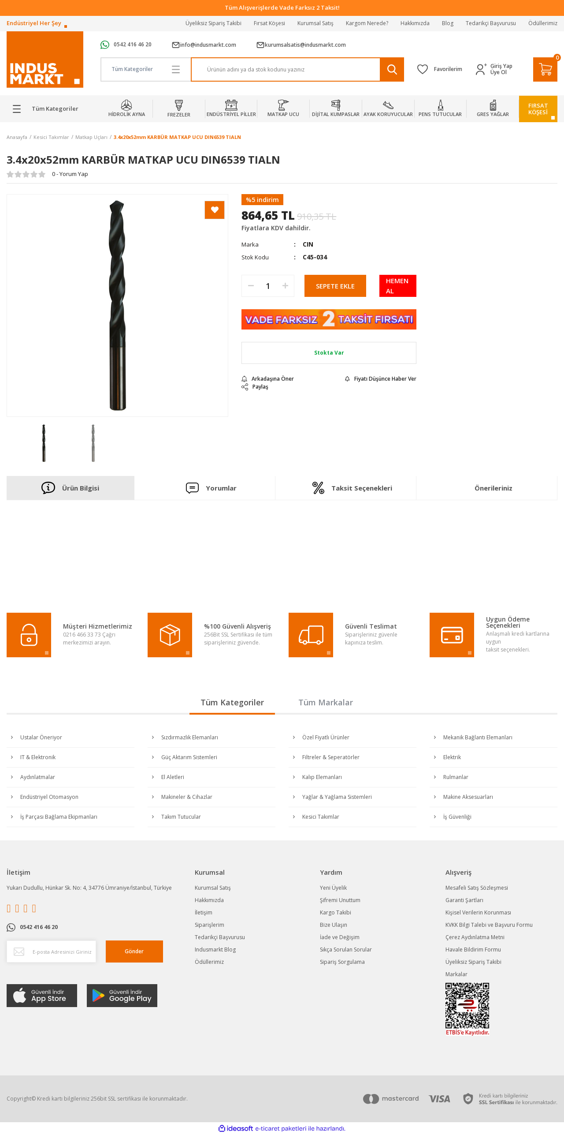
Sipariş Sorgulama (342, 962)
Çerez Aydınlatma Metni (475, 937)
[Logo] (45, 59)
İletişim (203, 912)
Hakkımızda (415, 23)
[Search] (297, 69)
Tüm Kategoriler (232, 702)
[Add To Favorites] (214, 210)
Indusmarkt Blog (215, 949)
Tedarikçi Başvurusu (491, 23)
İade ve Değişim (340, 937)
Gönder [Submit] (134, 951)
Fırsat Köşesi (269, 23)
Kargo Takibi (335, 912)
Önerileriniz (493, 487)
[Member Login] (483, 69)
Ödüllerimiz (542, 23)
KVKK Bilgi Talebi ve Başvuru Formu (489, 925)
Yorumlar (211, 487)
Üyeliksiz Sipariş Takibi (213, 23)
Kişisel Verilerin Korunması (478, 912)
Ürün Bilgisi (70, 488)
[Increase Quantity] (285, 285)
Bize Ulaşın (333, 925)
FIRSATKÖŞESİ (538, 108)
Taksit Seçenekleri (352, 488)
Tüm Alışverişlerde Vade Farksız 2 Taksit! (282, 7)
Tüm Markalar (325, 702)
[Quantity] (268, 285)
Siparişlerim (209, 925)
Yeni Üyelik (333, 888)
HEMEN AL (397, 285)
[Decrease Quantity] (251, 285)
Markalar (456, 974)
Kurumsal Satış (315, 23)
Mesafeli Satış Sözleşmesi (476, 888)
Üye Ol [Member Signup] (498, 72)
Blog (447, 23)
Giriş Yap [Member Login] (501, 66)
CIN (308, 244)
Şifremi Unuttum (340, 900)
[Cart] (545, 69)
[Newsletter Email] (51, 951)
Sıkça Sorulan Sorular (346, 949)
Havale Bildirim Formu (473, 949)
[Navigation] (47, 109)
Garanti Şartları (464, 900)
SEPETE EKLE (335, 285)
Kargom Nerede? (367, 23)
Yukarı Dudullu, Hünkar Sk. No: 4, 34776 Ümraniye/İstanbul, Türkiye (89, 888)
